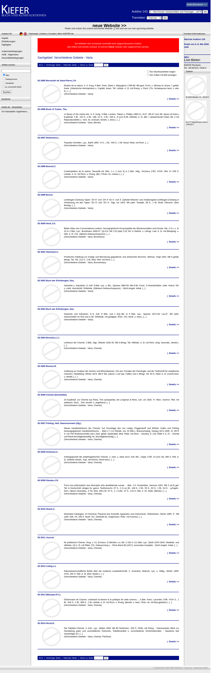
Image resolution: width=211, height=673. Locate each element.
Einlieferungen (8, 41)
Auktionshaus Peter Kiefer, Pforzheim (168, 668)
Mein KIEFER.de (66, 33)
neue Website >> (109, 25)
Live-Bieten (192, 60)
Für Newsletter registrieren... (15, 111)
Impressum (188, 668)
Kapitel (5, 38)
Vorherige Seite (53, 65)
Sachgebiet (10, 83)
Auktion (43, 33)
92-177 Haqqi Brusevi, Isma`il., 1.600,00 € (197, 122)
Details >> (174, 99)
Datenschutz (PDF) (201, 668)
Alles (7, 75)
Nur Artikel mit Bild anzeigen (163, 75)
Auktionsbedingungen (12, 51)
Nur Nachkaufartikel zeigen (162, 71)
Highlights (6, 44)
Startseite (33, 33)
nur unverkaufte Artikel (13, 87)
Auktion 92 (7, 33)
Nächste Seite (70, 65)
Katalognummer (11, 79)
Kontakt (52, 33)
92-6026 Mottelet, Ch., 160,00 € (197, 96)
